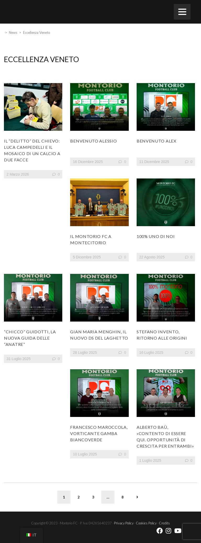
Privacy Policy (123, 523)
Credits (164, 523)
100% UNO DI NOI (156, 236)
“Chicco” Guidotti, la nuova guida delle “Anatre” (30, 338)
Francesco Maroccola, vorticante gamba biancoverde (98, 433)
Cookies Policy (146, 523)
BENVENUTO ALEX (156, 140)
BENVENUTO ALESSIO (93, 140)
